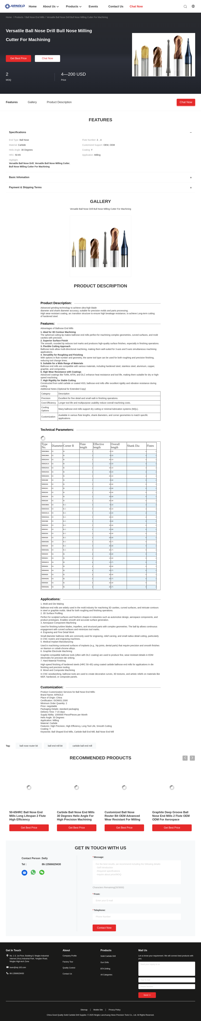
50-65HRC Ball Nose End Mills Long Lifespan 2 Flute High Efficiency (27, 816)
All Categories (106, 975)
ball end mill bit (55, 746)
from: (97, 894)
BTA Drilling (105, 969)
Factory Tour (68, 962)
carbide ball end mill (82, 746)
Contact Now (104, 927)
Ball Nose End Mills (34, 17)
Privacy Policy (115, 1010)
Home (9, 17)
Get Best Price (18, 58)
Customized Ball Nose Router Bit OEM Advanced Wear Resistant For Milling (122, 816)
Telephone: (100, 910)
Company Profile (70, 956)
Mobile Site (98, 1010)
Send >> (147, 995)
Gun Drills (104, 962)
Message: (99, 857)
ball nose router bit (29, 746)
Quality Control (69, 968)
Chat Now (47, 58)
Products (19, 17)
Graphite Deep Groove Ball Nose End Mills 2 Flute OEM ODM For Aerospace (171, 816)
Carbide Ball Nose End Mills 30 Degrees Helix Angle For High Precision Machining (76, 816)
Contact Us (67, 974)
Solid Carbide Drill (108, 956)
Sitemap (83, 1010)
